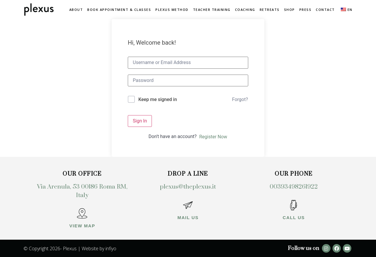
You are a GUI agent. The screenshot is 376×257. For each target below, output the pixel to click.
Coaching (245, 9)
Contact (325, 9)
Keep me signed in (157, 99)
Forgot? (240, 99)
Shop (289, 9)
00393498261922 (294, 187)
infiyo (110, 248)
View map (82, 225)
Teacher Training (212, 9)
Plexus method (172, 9)
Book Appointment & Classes (119, 9)
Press (305, 9)
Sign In (140, 121)
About (76, 9)
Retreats (270, 9)
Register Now (213, 137)
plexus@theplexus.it (188, 187)
